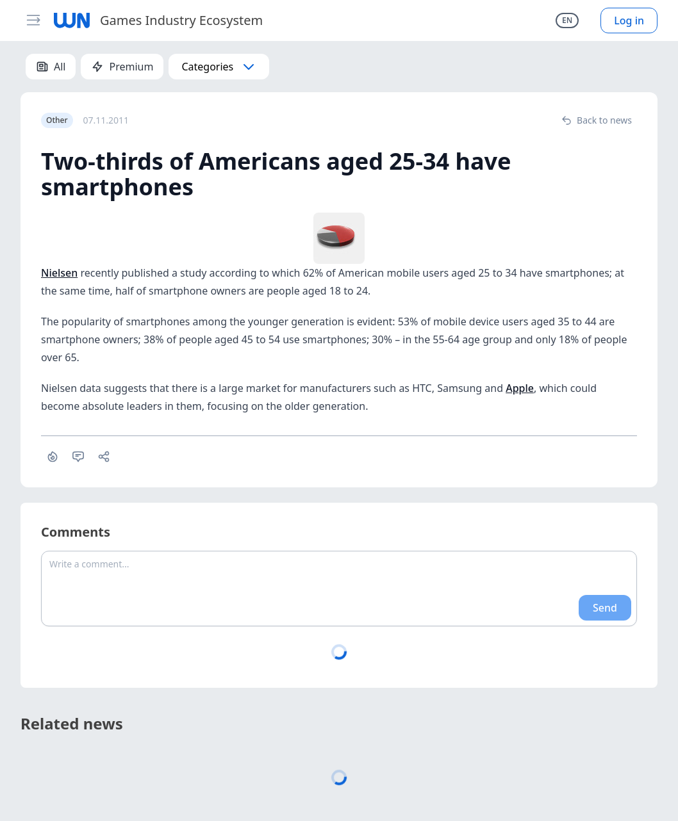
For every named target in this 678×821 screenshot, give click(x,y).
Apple (520, 388)
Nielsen (59, 273)
